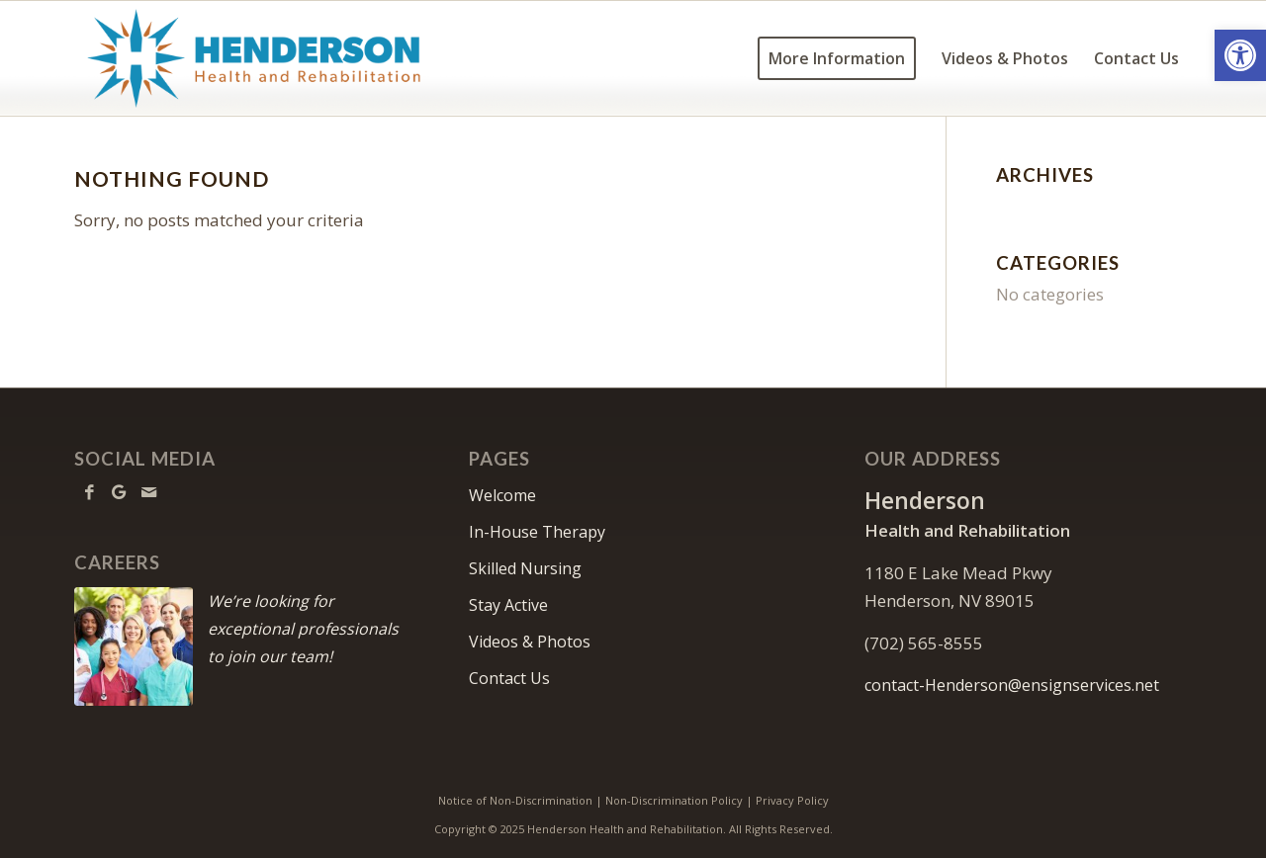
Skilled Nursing (525, 568)
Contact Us (509, 678)
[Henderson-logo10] (254, 58)
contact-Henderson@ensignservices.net (1011, 685)
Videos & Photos (529, 641)
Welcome (502, 495)
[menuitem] (837, 58)
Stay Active (508, 605)
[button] (1240, 55)
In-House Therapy (537, 532)
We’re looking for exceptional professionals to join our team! (303, 628)
